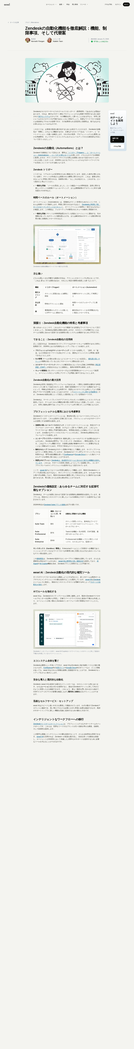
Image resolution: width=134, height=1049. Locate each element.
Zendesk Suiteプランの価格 (54, 505)
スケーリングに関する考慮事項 (85, 392)
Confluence (68, 454)
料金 (68, 4)
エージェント (51, 4)
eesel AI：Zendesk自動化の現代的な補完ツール (16, 140)
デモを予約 (108, 4)
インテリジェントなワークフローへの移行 (16, 147)
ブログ (27, 22)
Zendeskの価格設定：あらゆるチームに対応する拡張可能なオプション (16, 132)
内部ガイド (60, 668)
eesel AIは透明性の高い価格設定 (70, 561)
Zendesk (96, 579)
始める (126, 4)
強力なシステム (44, 116)
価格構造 (40, 559)
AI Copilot (44, 564)
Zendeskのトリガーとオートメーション (48, 724)
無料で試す (117, 139)
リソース (84, 4)
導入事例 (75, 4)
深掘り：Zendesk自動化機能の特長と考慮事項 (16, 123)
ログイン (118, 4)
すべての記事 (13, 22)
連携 (61, 4)
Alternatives (35, 22)
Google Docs (80, 454)
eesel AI (43, 470)
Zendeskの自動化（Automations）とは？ (15, 115)
